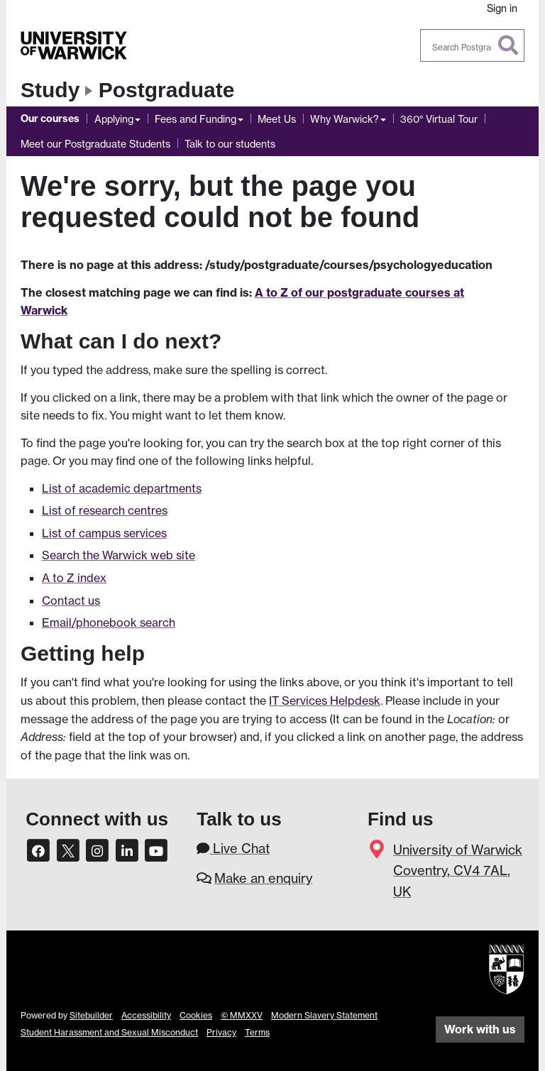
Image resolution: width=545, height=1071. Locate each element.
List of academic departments (122, 488)
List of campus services (104, 533)
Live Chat (233, 848)
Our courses (50, 118)
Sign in (502, 8)
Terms (257, 1032)
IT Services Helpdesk (324, 700)
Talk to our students (230, 144)
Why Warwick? (344, 119)
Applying (113, 119)
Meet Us (277, 119)
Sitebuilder (91, 1015)
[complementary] (512, 1038)
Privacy (221, 1032)
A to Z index (74, 578)
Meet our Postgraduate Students (95, 144)
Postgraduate (167, 89)
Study (50, 89)
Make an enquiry (263, 878)
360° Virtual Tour (439, 119)
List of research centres (104, 510)
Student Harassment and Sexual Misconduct (109, 1032)
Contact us (71, 600)
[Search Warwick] (472, 45)
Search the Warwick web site (118, 555)
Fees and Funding (195, 119)
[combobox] (472, 45)
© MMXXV (242, 1015)
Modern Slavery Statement (324, 1015)
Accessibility (146, 1015)
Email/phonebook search (108, 622)
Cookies (196, 1015)
